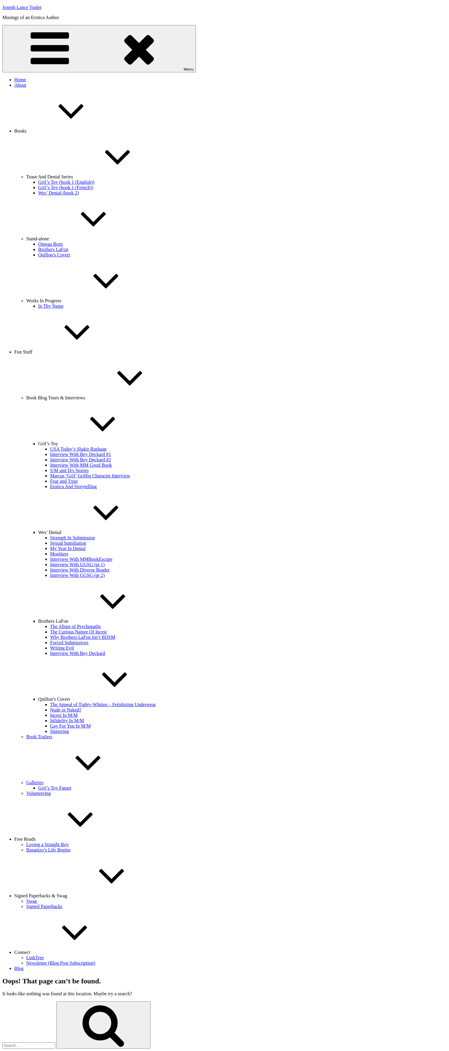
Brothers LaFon (53, 249)
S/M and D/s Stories (69, 470)
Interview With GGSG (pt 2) (77, 575)
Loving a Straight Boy (47, 844)
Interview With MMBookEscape (81, 559)
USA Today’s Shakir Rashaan (78, 448)
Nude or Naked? (65, 709)
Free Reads (69, 839)
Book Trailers (39, 736)
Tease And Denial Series (94, 176)
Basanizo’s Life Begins (48, 849)
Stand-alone (82, 238)
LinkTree (35, 957)
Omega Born (50, 244)
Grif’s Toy (93, 443)
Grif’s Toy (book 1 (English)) (66, 182)
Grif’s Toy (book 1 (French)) (65, 187)
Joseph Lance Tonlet (21, 7)
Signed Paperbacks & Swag (85, 895)
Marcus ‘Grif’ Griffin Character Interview (90, 475)
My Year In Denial (68, 548)
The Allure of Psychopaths (75, 626)
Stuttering (59, 731)
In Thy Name (51, 306)
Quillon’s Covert (54, 254)
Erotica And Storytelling (73, 486)
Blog (19, 968)
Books (65, 130)
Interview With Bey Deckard (77, 653)
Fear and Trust (64, 481)
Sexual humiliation (68, 543)
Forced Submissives (69, 642)
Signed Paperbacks (44, 906)
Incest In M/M (64, 715)
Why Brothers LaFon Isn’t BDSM (82, 637)
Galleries (79, 782)
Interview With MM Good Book (81, 465)
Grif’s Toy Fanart (54, 787)
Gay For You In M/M (70, 725)
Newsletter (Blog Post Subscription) (60, 963)
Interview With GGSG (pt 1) (77, 564)
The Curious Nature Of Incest (78, 631)
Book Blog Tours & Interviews (100, 397)
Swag (31, 901)
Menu (99, 48)
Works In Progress (88, 300)
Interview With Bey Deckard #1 (80, 454)
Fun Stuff (68, 351)
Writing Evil (62, 647)
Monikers (59, 553)
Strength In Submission (72, 537)
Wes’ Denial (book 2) (58, 192)
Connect (67, 952)
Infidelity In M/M (67, 720)
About (20, 85)
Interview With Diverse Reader (79, 569)
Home (20, 79)
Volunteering (38, 793)
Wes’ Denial (94, 532)
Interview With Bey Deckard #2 (80, 459)
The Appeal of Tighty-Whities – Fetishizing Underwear (103, 704)
